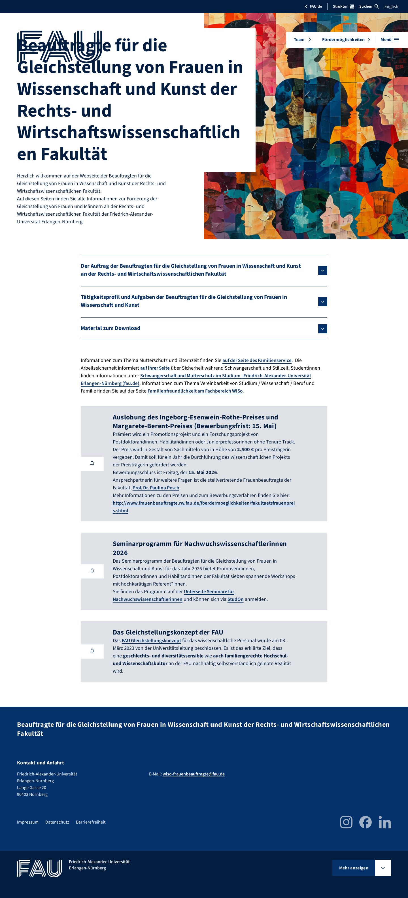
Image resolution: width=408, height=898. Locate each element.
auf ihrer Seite (156, 368)
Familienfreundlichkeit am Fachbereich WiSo (196, 391)
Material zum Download (110, 328)
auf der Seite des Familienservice (258, 360)
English (391, 6)
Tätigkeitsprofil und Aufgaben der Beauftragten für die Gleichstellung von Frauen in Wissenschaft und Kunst (184, 301)
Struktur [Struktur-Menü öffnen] (343, 6)
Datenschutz (57, 822)
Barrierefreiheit (90, 822)
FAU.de (313, 6)
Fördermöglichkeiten (343, 40)
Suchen (369, 6)
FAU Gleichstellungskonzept (152, 640)
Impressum (28, 822)
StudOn (238, 599)
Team (299, 40)
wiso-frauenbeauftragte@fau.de (194, 774)
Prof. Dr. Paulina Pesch (157, 487)
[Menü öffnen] (390, 39)
